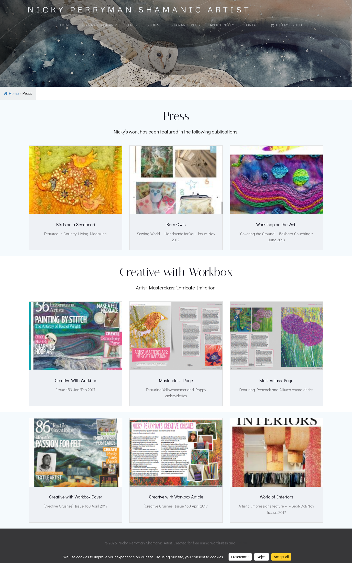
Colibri (241, 548)
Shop (153, 24)
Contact (252, 24)
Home (65, 24)
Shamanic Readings (99, 24)
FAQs (132, 24)
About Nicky (222, 24)
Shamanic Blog (185, 24)
